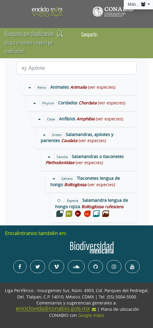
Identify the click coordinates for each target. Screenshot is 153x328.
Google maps (91, 315)
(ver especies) (101, 87)
